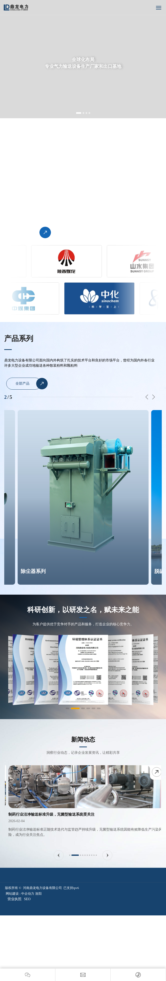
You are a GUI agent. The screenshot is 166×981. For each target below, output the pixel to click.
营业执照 (14, 899)
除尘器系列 (33, 571)
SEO (27, 899)
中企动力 (27, 893)
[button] (78, 113)
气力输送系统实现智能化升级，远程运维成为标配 (46, 814)
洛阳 (38, 893)
